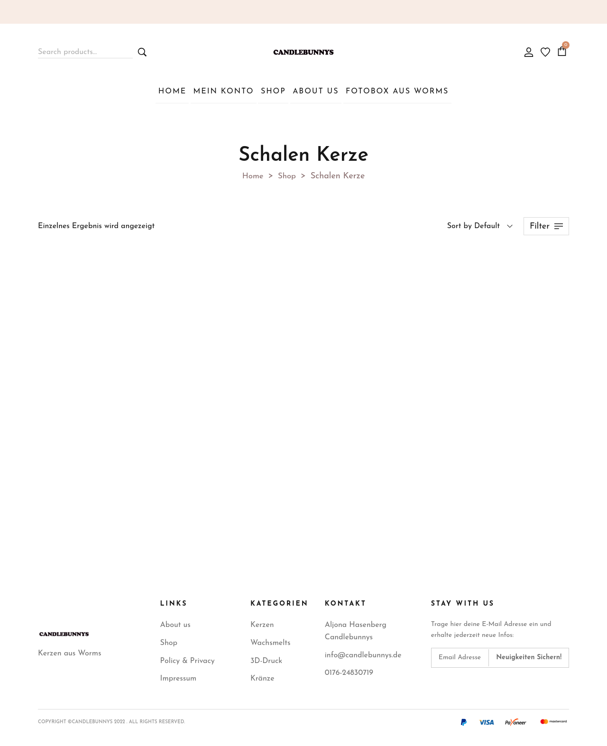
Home (252, 174)
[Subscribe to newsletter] (528, 655)
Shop (287, 174)
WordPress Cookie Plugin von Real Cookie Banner (84, 739)
